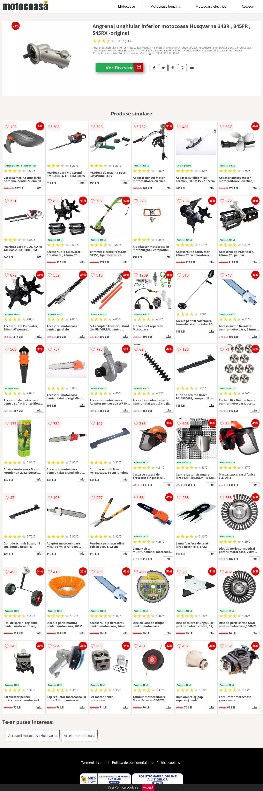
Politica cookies (168, 762)
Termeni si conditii (95, 762)
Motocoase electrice (211, 6)
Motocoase (126, 6)
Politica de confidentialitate (133, 762)
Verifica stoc (124, 67)
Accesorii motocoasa (79, 735)
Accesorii (248, 6)
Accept (148, 787)
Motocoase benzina (165, 6)
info (39, 188)
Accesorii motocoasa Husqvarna (32, 735)
